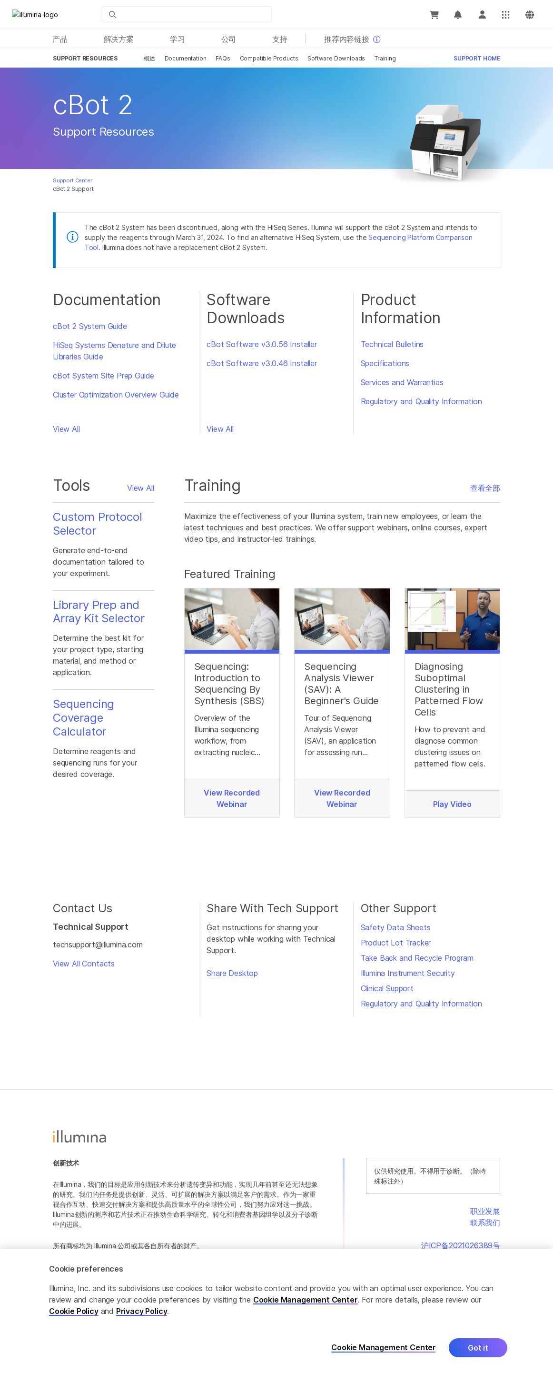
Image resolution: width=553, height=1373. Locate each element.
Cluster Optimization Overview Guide (116, 394)
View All (66, 429)
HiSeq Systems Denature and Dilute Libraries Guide (114, 350)
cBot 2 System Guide (90, 326)
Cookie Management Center (305, 1299)
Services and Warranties (402, 382)
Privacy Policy (142, 1311)
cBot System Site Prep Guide (103, 375)
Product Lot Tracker (396, 942)
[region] (276, 1311)
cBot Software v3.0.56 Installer (262, 344)
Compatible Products (269, 58)
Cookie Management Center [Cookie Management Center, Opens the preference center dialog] (383, 1347)
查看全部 (485, 488)
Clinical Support (387, 988)
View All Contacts (84, 963)
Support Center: (73, 180)
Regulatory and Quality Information (421, 401)
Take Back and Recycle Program (417, 958)
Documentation (186, 58)
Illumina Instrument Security (408, 973)
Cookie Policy (74, 1311)
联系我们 (485, 1222)
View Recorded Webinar (232, 798)
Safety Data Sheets (396, 927)
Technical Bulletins (392, 344)
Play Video (452, 804)
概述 (149, 58)
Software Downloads (336, 58)
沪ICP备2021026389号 (460, 1245)
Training (385, 58)
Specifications (385, 363)
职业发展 (485, 1211)
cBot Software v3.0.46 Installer (262, 363)
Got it (478, 1348)
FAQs (223, 58)
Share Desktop (232, 973)
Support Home (477, 58)
